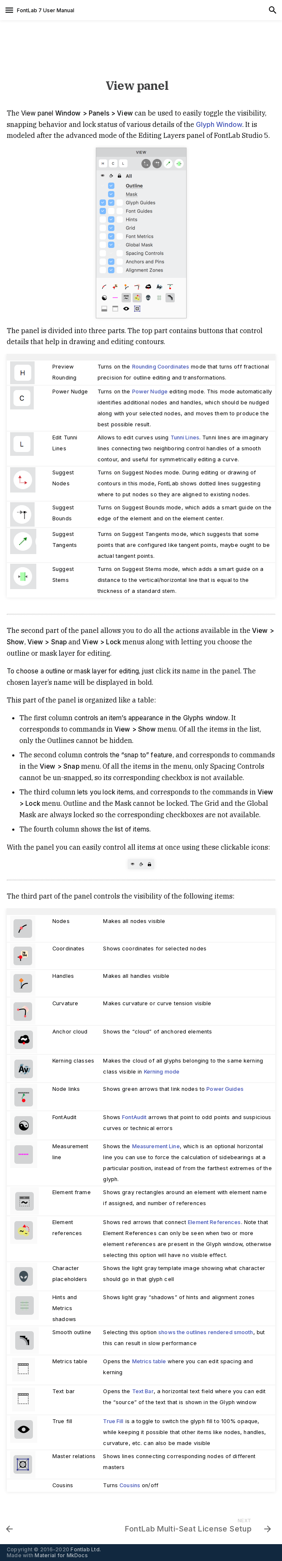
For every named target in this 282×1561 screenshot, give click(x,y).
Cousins (129, 1485)
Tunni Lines (185, 437)
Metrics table (149, 1361)
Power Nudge (150, 391)
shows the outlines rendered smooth (205, 1332)
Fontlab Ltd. (85, 1549)
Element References (214, 1222)
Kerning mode (162, 1071)
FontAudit (134, 1117)
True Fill (113, 1421)
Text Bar (143, 1391)
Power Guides (225, 1089)
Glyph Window (219, 124)
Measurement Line (156, 1146)
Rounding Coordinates (161, 366)
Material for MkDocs (61, 1555)
